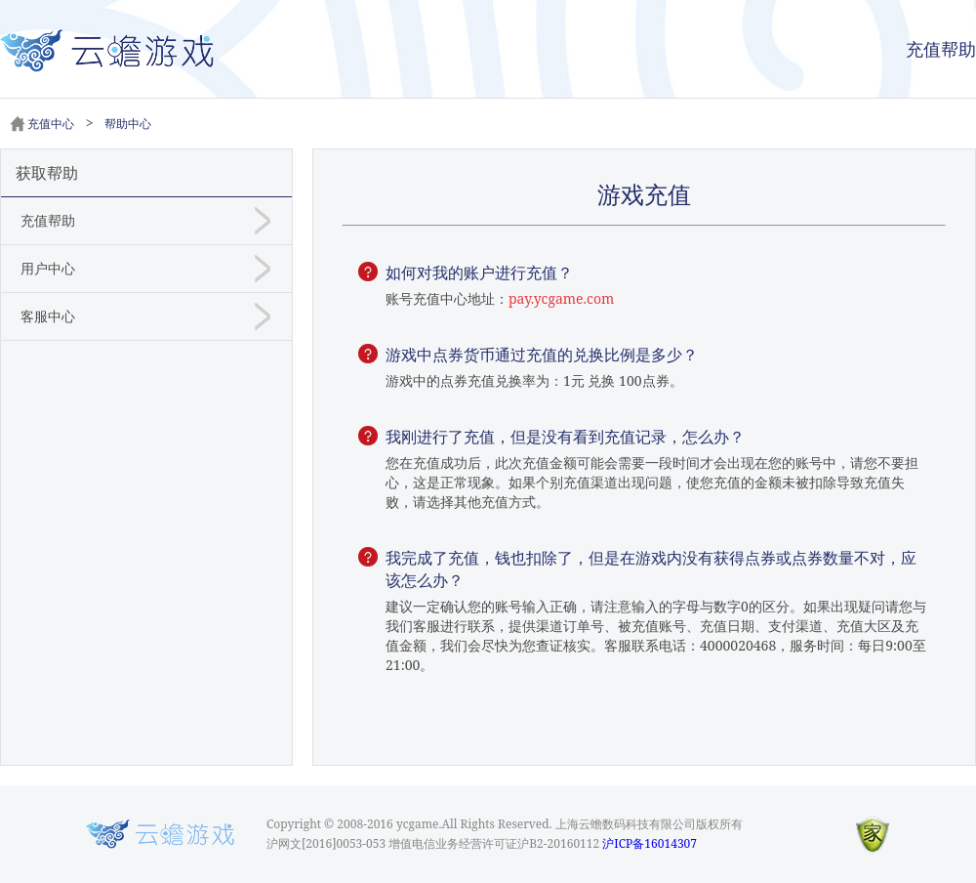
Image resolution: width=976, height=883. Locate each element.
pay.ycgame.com (561, 298)
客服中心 (47, 316)
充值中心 (50, 123)
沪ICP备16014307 (649, 843)
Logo (160, 834)
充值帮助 (941, 49)
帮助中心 (127, 123)
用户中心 (47, 268)
